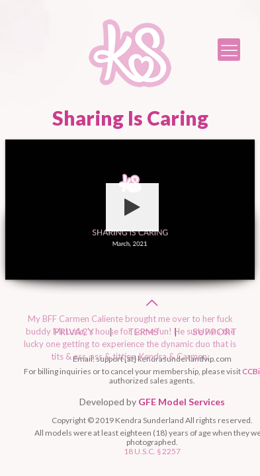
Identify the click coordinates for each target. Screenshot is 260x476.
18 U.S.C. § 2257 (152, 451)
